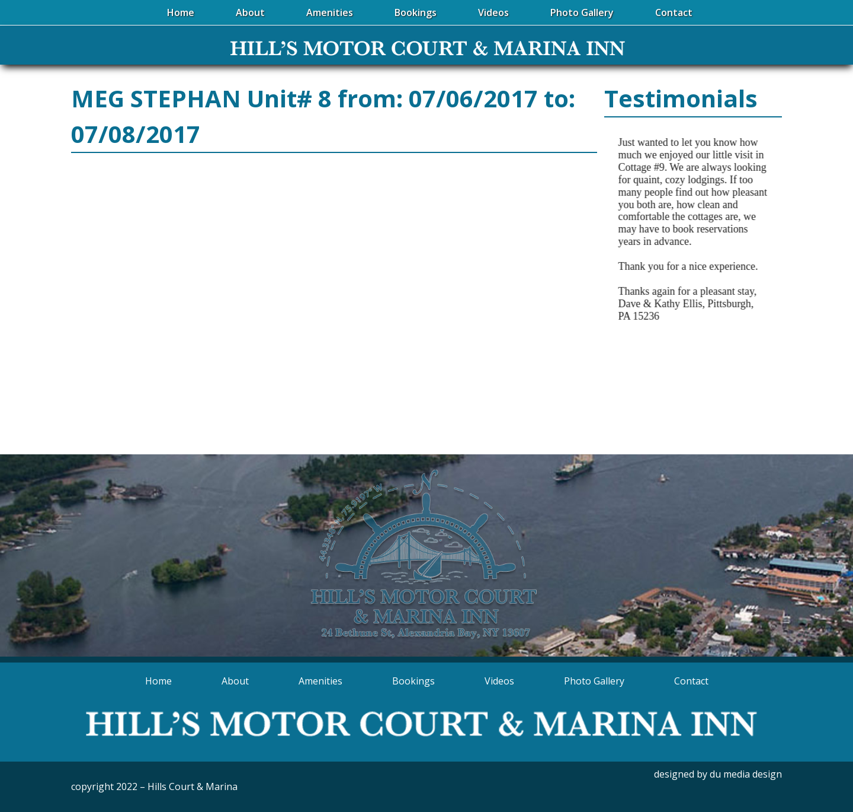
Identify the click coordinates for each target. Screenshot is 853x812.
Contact (691, 680)
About (235, 680)
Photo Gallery (594, 680)
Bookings (413, 680)
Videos (499, 680)
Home (158, 680)
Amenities (320, 680)
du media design (746, 774)
